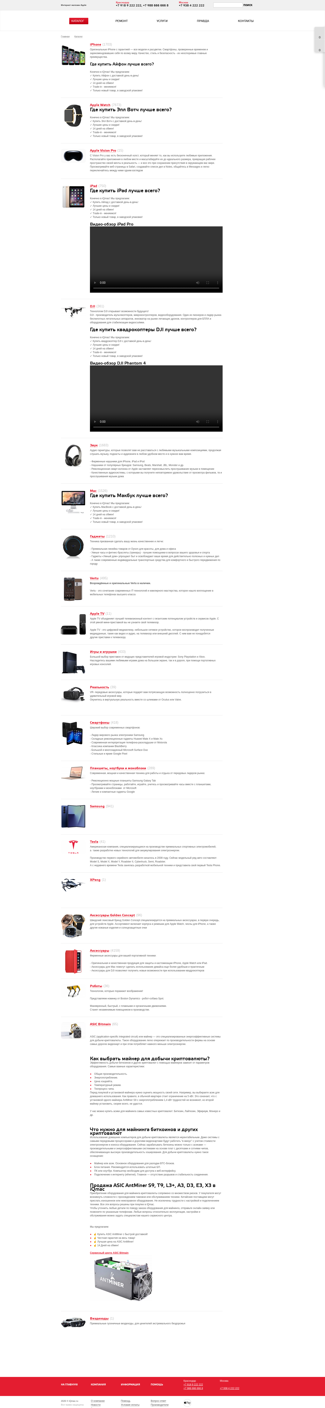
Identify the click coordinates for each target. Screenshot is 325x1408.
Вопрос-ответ (158, 1401)
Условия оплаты (130, 1404)
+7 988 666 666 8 (193, 1388)
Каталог (79, 21)
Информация (130, 1384)
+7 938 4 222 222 (229, 1388)
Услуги (162, 21)
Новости (95, 1404)
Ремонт (121, 21)
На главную (69, 1384)
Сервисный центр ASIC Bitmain (109, 1252)
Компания (98, 1384)
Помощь (157, 1384)
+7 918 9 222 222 (193, 1384)
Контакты (246, 21)
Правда (203, 21)
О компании (97, 1401)
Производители (160, 1404)
